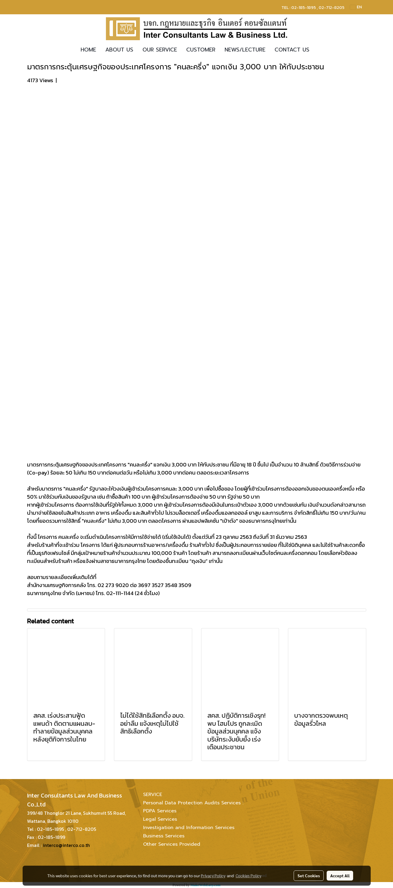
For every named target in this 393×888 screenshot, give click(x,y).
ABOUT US (119, 50)
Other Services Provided (171, 844)
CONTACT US (292, 50)
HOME (88, 50)
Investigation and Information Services (188, 827)
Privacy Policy (213, 875)
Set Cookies (309, 875)
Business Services (163, 835)
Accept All (340, 875)
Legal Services (160, 819)
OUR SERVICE (160, 50)
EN (356, 7)
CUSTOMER (200, 50)
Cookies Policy (248, 875)
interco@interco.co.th (66, 845)
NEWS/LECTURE (245, 50)
